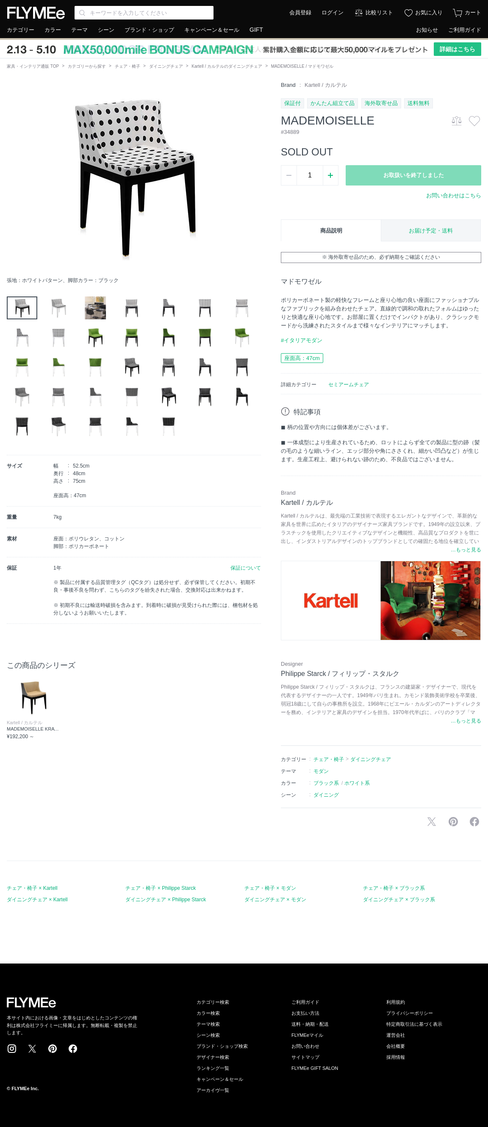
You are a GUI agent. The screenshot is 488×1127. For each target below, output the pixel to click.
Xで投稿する (431, 821)
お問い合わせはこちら (453, 195)
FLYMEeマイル (307, 1035)
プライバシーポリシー (409, 1013)
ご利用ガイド (464, 30)
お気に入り (429, 12)
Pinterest (52, 1049)
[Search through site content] (144, 12)
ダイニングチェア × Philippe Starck (165, 900)
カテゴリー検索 (213, 1002)
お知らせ (427, 30)
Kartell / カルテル (326, 85)
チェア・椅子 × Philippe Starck (160, 888)
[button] (13, 176)
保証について (245, 568)
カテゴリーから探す (87, 66)
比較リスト (379, 12)
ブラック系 (326, 783)
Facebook (73, 1049)
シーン (106, 30)
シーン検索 (208, 1035)
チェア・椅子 (127, 66)
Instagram (12, 1049)
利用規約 (395, 1002)
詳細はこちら (457, 49)
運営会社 (395, 1035)
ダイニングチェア (166, 66)
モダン (321, 771)
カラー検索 (208, 1013)
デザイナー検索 (213, 1057)
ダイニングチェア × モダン (275, 900)
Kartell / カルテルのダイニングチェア (226, 66)
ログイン (333, 12)
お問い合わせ (305, 1046)
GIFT (256, 29)
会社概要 (395, 1046)
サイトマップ (305, 1057)
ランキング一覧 (213, 1068)
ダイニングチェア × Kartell (37, 900)
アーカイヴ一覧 (213, 1090)
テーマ (79, 30)
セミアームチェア (348, 385)
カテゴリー (20, 30)
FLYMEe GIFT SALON (314, 1068)
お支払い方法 (305, 1013)
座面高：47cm (302, 358)
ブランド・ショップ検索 (222, 1046)
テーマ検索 (208, 1024)
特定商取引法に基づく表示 (414, 1024)
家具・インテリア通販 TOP (33, 66)
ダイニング (326, 795)
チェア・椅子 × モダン (270, 888)
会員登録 (300, 12)
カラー (52, 30)
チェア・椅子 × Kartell (32, 888)
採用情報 (395, 1057)
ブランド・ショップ (149, 30)
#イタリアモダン (301, 340)
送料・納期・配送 (310, 1024)
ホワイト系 (357, 783)
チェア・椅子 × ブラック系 (394, 888)
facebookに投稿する (474, 821)
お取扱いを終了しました (413, 175)
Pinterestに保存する (453, 821)
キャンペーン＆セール (211, 30)
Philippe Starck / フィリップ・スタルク (340, 673)
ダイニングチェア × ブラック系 (399, 900)
